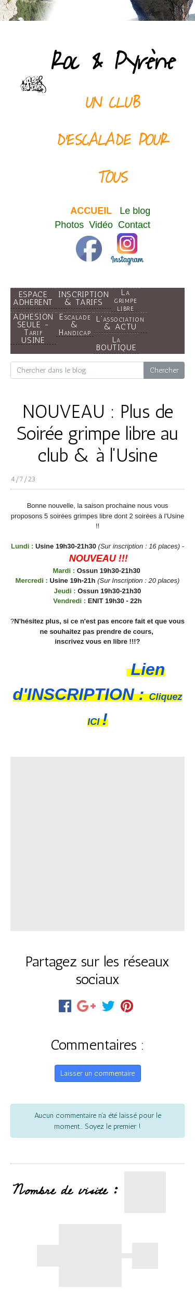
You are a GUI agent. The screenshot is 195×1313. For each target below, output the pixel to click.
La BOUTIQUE (116, 343)
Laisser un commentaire (97, 1073)
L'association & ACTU (120, 323)
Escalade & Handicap (75, 324)
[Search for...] (77, 370)
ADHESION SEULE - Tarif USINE (33, 328)
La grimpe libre (125, 300)
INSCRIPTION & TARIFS (83, 298)
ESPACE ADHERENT (33, 298)
